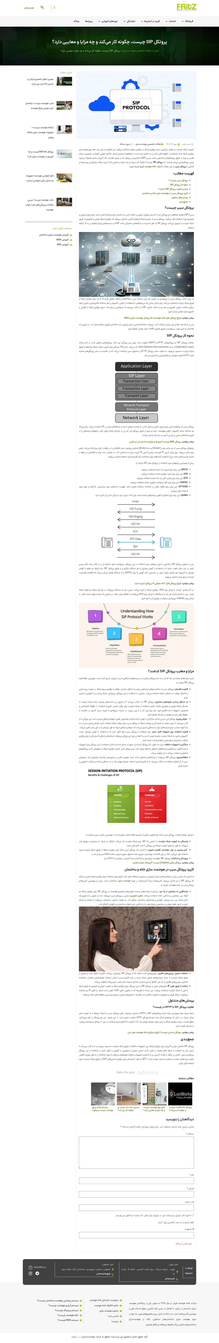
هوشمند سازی (124, 880)
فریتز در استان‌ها (150, 21)
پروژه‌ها (89, 21)
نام (191, 1175)
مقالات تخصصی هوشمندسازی (136, 51)
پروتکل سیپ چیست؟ (178, 180)
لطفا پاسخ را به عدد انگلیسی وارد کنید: (176, 1222)
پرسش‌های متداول (179, 197)
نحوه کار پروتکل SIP (179, 184)
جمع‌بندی (183, 202)
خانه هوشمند (184, 1303)
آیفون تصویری (136, 895)
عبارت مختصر (178, 214)
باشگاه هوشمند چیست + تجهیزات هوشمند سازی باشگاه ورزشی (40, 132)
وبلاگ (76, 21)
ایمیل (190, 1188)
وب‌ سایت (189, 1202)
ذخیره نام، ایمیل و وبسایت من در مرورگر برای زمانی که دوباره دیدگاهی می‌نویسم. (153, 1215)
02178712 (29, 8)
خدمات (171, 21)
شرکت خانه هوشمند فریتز (151, 166)
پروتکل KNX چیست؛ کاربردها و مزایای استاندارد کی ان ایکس (155, 441)
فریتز (156, 51)
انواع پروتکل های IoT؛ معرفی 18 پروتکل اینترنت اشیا (158, 583)
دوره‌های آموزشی (108, 21)
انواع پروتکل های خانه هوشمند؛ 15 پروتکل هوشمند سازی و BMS (152, 318)
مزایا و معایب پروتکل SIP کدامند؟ (173, 189)
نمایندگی (129, 21)
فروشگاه (187, 21)
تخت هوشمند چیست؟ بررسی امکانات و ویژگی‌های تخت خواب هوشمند (39, 205)
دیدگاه (190, 1134)
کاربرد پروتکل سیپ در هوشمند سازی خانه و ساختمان (165, 193)
